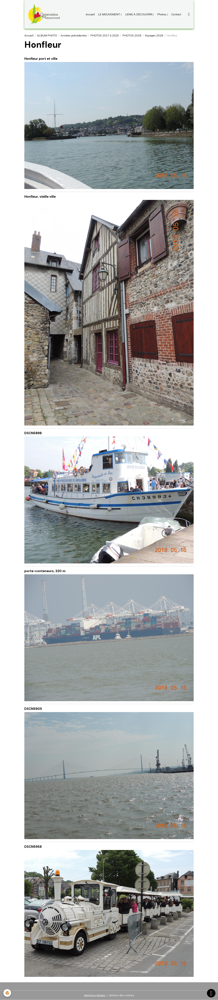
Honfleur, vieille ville (40, 196)
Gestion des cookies (121, 995)
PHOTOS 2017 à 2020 (104, 35)
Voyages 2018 (154, 35)
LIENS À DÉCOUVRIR (138, 14)
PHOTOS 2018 (131, 35)
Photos (162, 14)
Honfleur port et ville (40, 59)
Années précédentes (74, 35)
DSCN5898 (33, 433)
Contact (176, 14)
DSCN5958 (33, 847)
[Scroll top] (211, 993)
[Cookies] (7, 993)
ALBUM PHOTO (47, 35)
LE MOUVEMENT (109, 14)
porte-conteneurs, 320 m (45, 571)
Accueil (90, 14)
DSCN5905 (33, 709)
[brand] (44, 14)
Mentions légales (94, 995)
